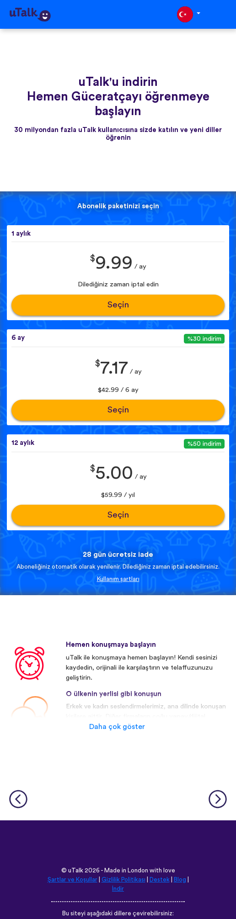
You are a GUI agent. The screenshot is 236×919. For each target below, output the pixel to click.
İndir (118, 889)
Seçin (118, 305)
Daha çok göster (117, 726)
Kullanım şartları (118, 579)
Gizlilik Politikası (123, 880)
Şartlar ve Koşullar (72, 880)
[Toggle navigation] (223, 14)
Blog (180, 880)
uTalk (75, 870)
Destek (160, 880)
